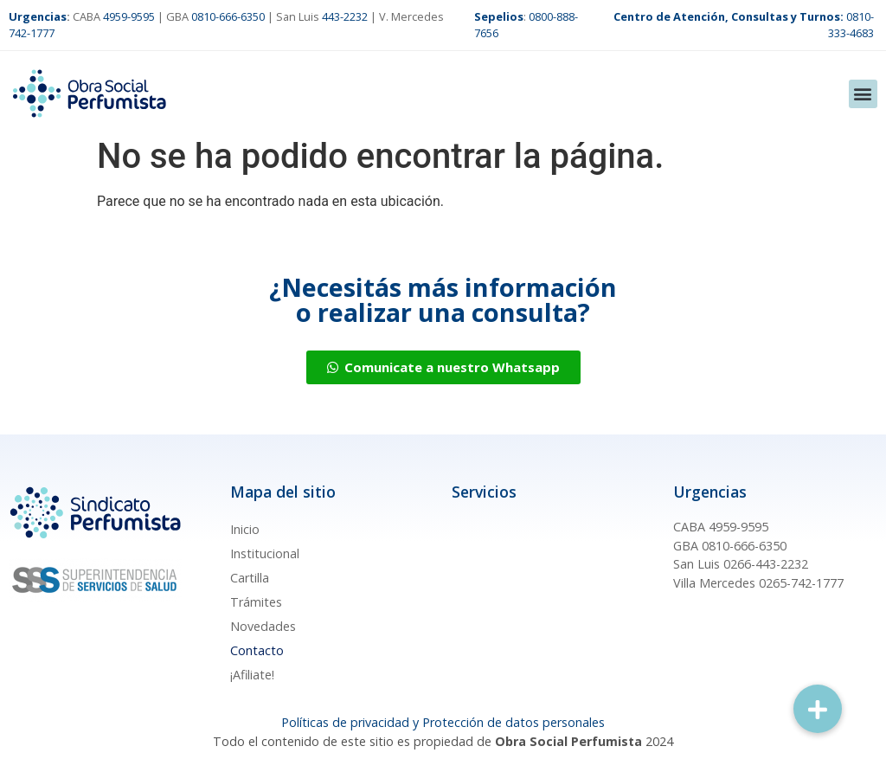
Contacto (257, 650)
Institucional (264, 553)
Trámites (256, 602)
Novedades (263, 626)
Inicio (245, 529)
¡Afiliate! (252, 674)
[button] (863, 94)
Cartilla (249, 577)
